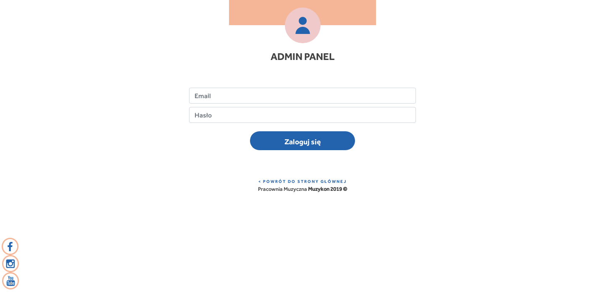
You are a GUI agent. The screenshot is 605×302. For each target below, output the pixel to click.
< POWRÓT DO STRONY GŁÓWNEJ (302, 181)
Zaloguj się (302, 141)
